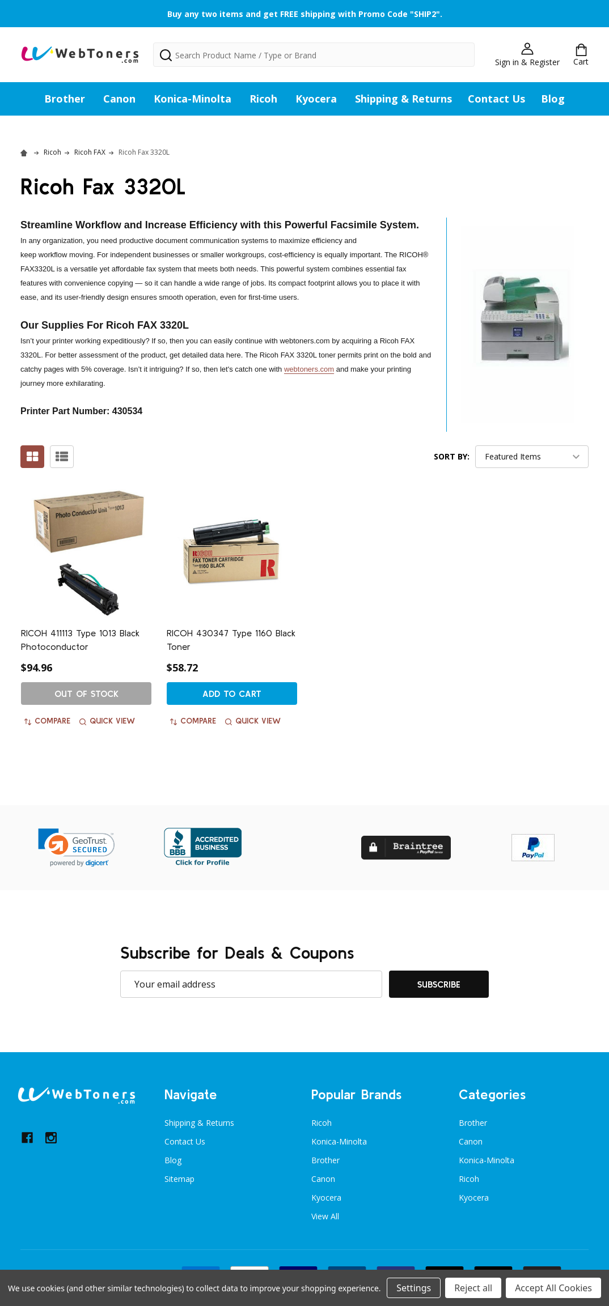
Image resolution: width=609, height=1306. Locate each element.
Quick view (107, 720)
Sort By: (452, 456)
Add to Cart (231, 693)
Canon (119, 98)
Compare (47, 720)
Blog (553, 98)
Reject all (473, 1288)
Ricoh (263, 98)
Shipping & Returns (403, 98)
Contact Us (496, 98)
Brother (64, 98)
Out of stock (86, 693)
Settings (413, 1288)
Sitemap (179, 1178)
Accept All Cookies (553, 1288)
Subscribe (438, 984)
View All (325, 1216)
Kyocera (316, 98)
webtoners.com (309, 369)
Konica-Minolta (192, 98)
